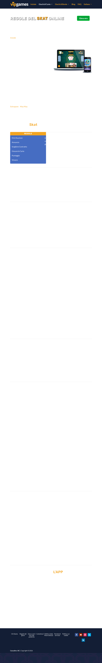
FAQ (79, 4)
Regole (28, 133)
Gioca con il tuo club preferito (31, 635)
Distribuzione (17, 138)
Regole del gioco (23, 634)
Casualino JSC (15, 651)
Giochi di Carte (45, 4)
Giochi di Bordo (61, 4)
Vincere (15, 160)
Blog (73, 4)
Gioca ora (83, 18)
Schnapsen (14, 106)
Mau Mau (23, 106)
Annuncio (15, 142)
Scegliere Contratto (19, 147)
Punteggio (16, 155)
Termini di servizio (57, 634)
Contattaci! (40, 634)
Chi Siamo (14, 634)
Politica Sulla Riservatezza (48, 634)
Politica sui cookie (66, 634)
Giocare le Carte (18, 151)
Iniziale (33, 4)
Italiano (87, 4)
